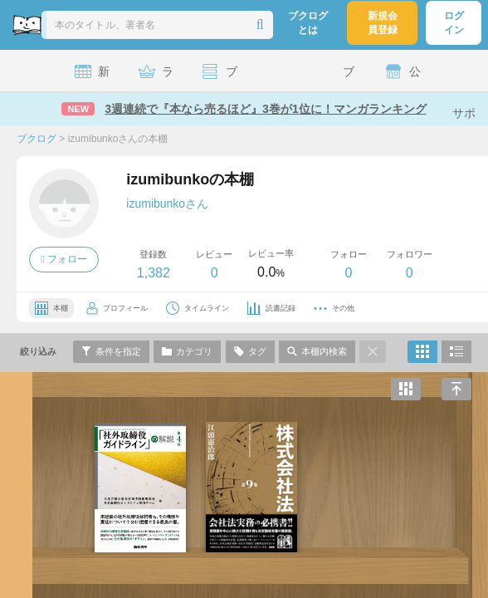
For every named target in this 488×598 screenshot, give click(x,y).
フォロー (64, 259)
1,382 (153, 273)
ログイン (454, 23)
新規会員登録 (383, 23)
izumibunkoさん (167, 203)
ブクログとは (308, 23)
